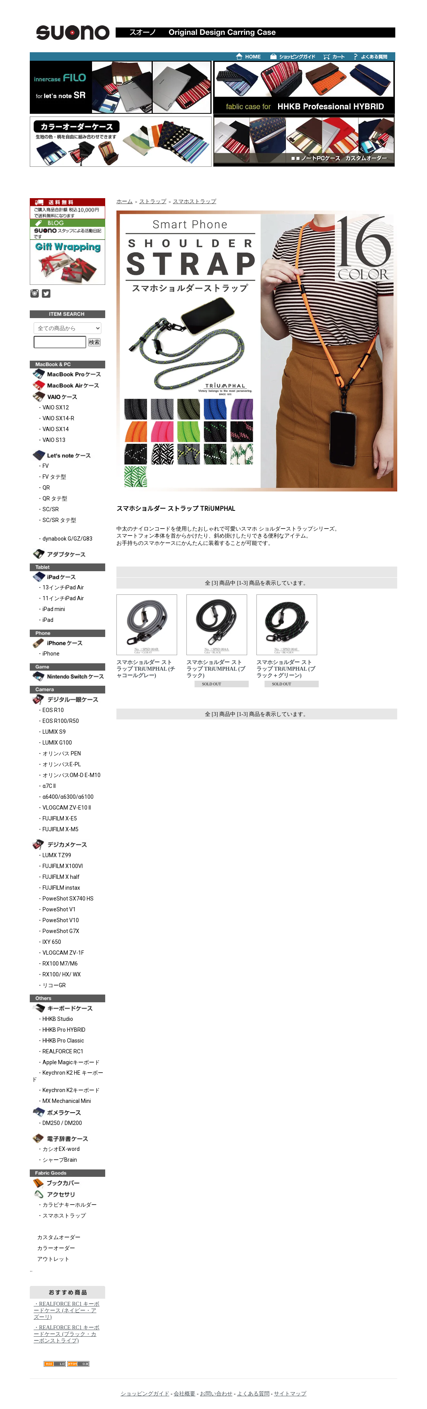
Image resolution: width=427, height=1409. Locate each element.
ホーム (124, 201)
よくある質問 (253, 1394)
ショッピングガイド (145, 1394)
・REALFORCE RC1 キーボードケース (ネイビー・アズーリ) (66, 1310)
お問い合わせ (216, 1394)
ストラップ (152, 201)
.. (31, 1270)
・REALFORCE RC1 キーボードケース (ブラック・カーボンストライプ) (66, 1334)
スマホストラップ (194, 201)
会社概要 (184, 1394)
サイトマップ (290, 1394)
